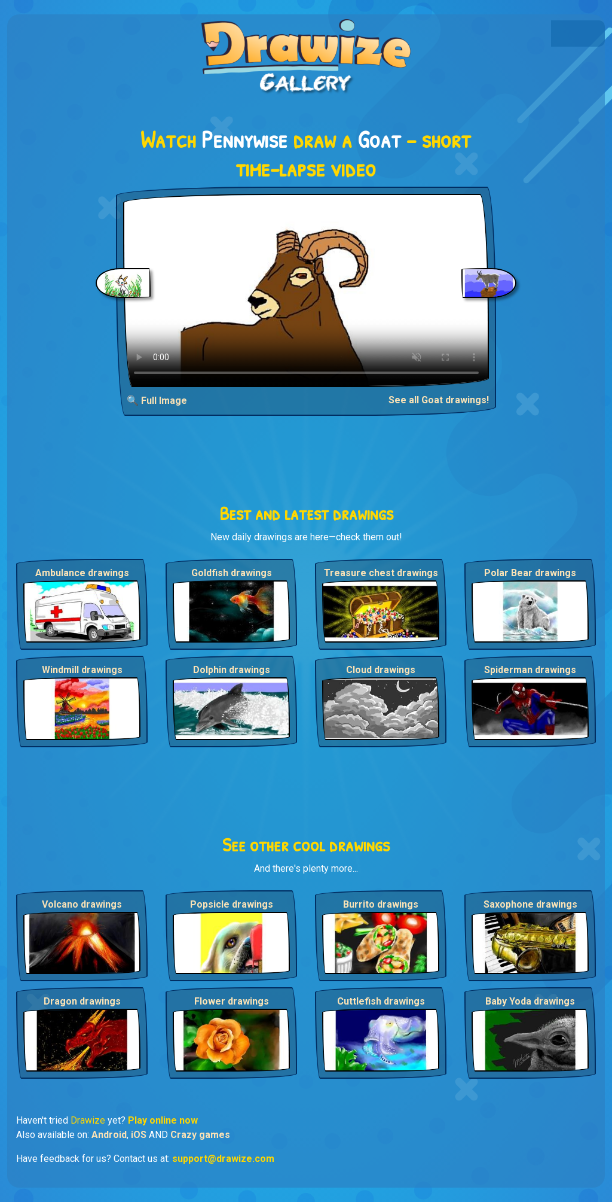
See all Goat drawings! (438, 400)
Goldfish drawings (231, 573)
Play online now (163, 1120)
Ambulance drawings (82, 573)
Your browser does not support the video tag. (306, 290)
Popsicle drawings (231, 904)
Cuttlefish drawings (381, 1001)
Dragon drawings (82, 1001)
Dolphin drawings (231, 669)
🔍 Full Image (157, 400)
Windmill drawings (82, 669)
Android (109, 1134)
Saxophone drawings (530, 904)
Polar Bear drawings (530, 573)
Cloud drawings (380, 669)
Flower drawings (231, 1001)
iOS (138, 1134)
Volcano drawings (82, 904)
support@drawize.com (223, 1158)
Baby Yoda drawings (530, 1001)
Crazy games (200, 1134)
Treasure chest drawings (381, 573)
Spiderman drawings (530, 669)
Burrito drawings (380, 904)
